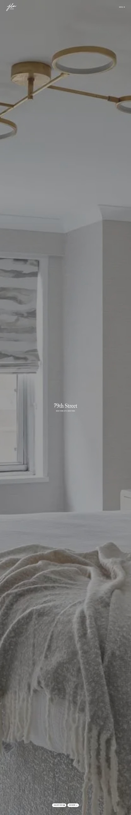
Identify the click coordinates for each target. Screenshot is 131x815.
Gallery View (59, 805)
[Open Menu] (122, 7)
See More (73, 805)
